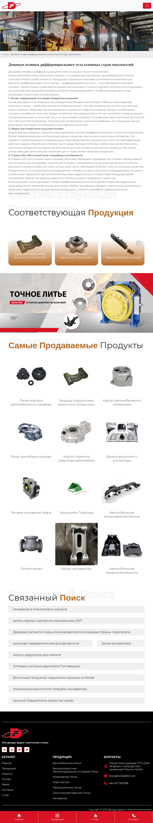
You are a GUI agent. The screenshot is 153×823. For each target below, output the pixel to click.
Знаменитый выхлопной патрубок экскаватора (50, 689)
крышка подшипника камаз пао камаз (43, 700)
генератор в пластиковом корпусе (40, 609)
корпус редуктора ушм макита (37, 655)
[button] (139, 243)
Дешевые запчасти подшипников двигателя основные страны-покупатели (71, 632)
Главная (5, 54)
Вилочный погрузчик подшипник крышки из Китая (53, 677)
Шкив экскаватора (116, 643)
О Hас (95, 817)
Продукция (57, 817)
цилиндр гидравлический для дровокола (46, 643)
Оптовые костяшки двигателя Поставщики (46, 666)
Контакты (134, 817)
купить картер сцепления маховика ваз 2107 (47, 621)
